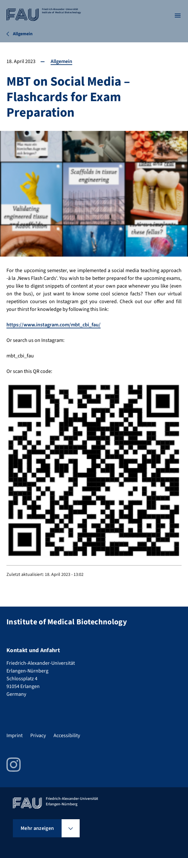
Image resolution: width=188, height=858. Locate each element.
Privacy (38, 735)
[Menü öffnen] (178, 15)
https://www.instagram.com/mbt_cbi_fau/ (53, 324)
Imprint (14, 735)
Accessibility (67, 735)
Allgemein (61, 61)
